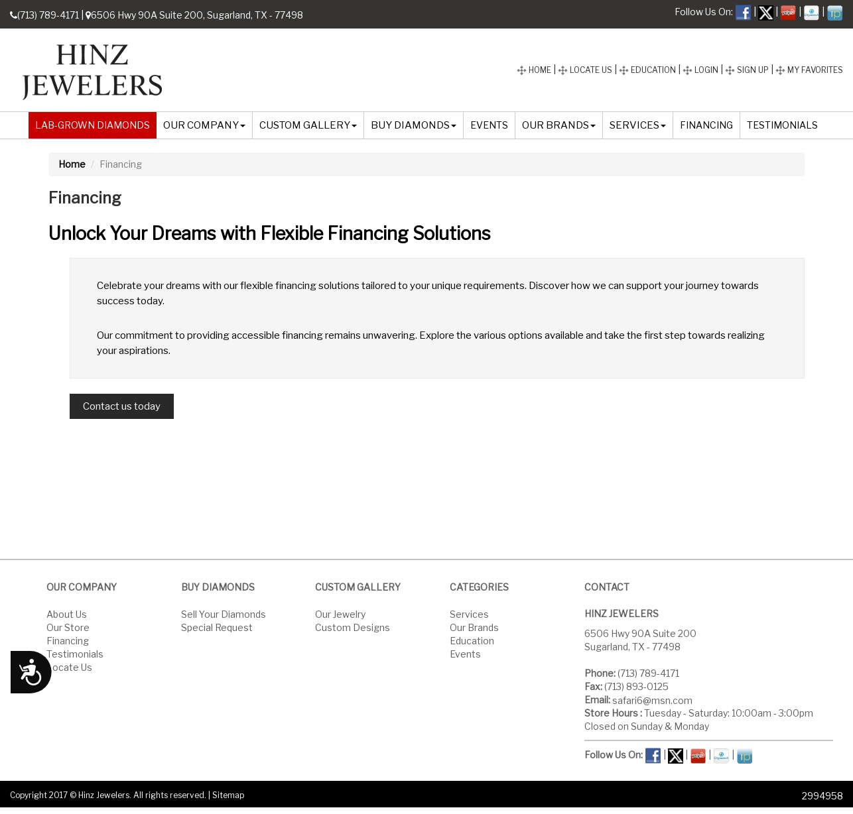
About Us (66, 613)
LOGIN (700, 70)
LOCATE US (585, 70)
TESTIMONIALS (782, 125)
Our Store (68, 626)
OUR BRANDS (559, 125)
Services (469, 613)
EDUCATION (647, 70)
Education (472, 640)
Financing (67, 640)
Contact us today (122, 406)
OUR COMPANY (204, 125)
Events (465, 653)
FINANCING (706, 125)
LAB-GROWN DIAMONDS (92, 125)
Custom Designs (352, 626)
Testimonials (74, 653)
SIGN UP (747, 70)
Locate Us (69, 666)
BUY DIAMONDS (413, 125)
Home (72, 164)
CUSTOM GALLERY (308, 125)
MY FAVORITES (809, 70)
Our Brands (474, 626)
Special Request (217, 626)
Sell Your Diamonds (223, 613)
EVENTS (489, 125)
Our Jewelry (340, 613)
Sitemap (228, 795)
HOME (534, 70)
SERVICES (638, 125)
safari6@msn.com (652, 699)
